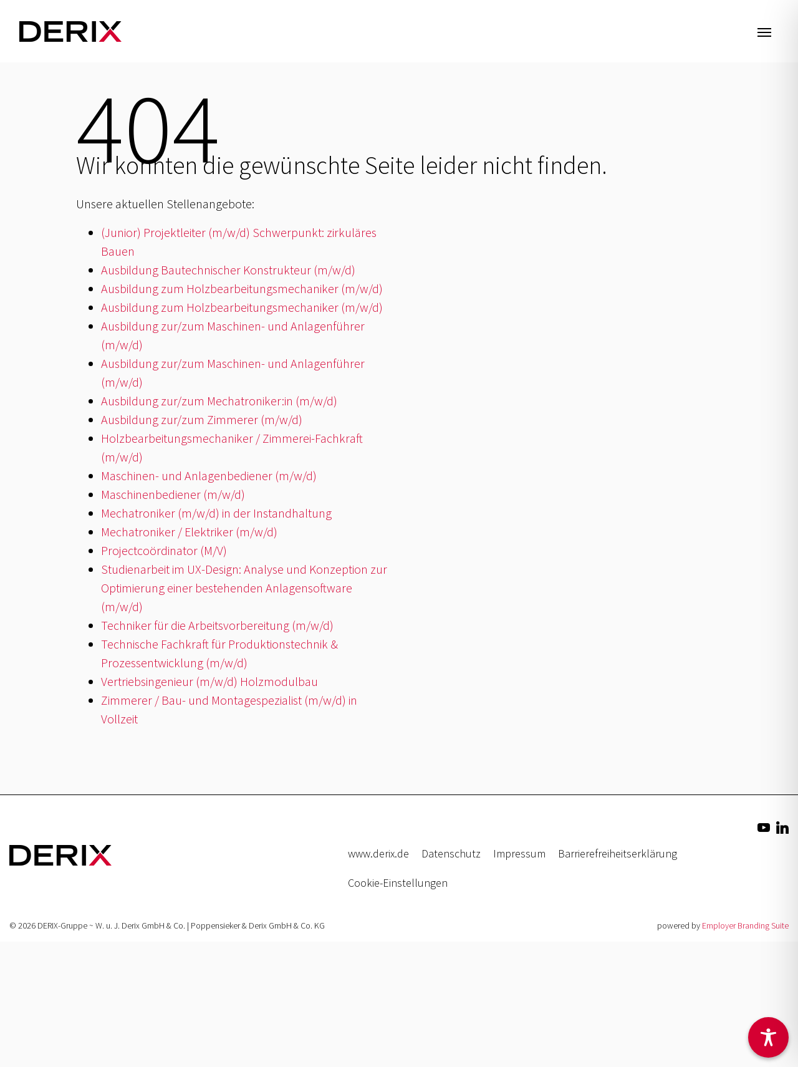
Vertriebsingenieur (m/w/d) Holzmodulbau (209, 681)
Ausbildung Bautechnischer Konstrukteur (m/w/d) (228, 270)
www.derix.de (378, 853)
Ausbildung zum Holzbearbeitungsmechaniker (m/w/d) (242, 288)
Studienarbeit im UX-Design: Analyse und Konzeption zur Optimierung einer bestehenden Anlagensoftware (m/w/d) (244, 587)
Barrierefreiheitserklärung (617, 853)
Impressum (519, 853)
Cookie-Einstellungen (398, 883)
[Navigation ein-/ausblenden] (764, 31)
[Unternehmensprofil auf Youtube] (763, 826)
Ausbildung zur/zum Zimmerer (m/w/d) (201, 419)
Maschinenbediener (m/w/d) (173, 494)
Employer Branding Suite (745, 925)
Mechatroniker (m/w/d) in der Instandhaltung (216, 513)
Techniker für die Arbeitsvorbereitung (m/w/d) (217, 625)
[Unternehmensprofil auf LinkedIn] (782, 826)
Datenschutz (451, 853)
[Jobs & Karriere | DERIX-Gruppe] (70, 31)
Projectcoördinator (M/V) (164, 550)
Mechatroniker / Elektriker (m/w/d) (189, 531)
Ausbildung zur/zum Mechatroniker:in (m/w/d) (219, 400)
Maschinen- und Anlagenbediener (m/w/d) (209, 475)
